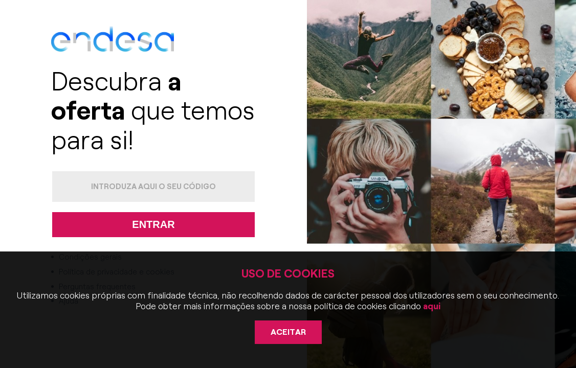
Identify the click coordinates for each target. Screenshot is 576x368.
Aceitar (288, 332)
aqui (430, 306)
